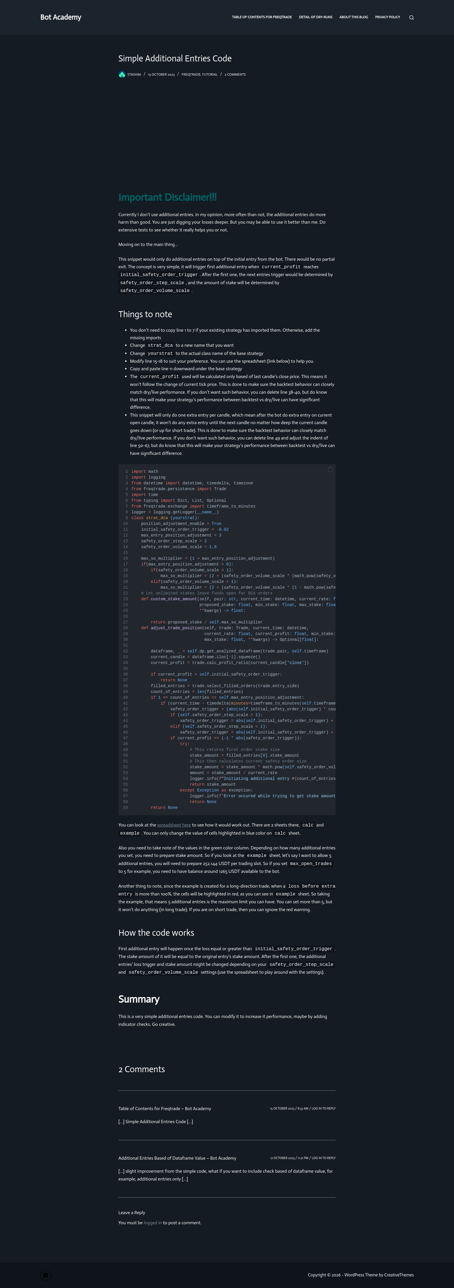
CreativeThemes (399, 1275)
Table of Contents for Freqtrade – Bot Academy (164, 1108)
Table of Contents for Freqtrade (262, 17)
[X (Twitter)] (45, 1275)
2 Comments (235, 74)
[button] (330, 469)
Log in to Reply (324, 1108)
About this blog (354, 17)
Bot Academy (60, 17)
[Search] (411, 17)
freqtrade (191, 74)
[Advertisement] (227, 134)
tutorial (210, 74)
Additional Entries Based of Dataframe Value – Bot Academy (177, 1158)
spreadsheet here (174, 825)
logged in (153, 1222)
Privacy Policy (387, 17)
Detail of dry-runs (315, 17)
